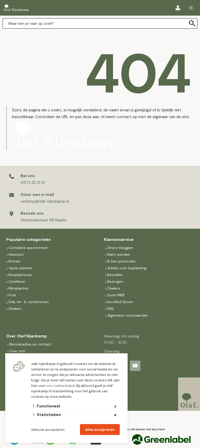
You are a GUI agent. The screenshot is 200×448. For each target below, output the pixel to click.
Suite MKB (115, 295)
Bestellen (115, 274)
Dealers (15, 308)
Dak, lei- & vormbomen (29, 301)
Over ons (17, 351)
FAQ (110, 308)
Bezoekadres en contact (31, 344)
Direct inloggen (120, 247)
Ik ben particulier (121, 261)
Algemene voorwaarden (127, 315)
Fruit (12, 295)
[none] (192, 23)
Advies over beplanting (126, 268)
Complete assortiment (29, 247)
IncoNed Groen (120, 301)
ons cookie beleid (60, 385)
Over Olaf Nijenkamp (26, 336)
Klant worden (118, 254)
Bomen (15, 261)
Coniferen (17, 281)
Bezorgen (115, 281)
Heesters (16, 254)
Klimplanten (19, 288)
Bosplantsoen (20, 274)
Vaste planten (20, 268)
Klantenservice (119, 239)
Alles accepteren (100, 429)
